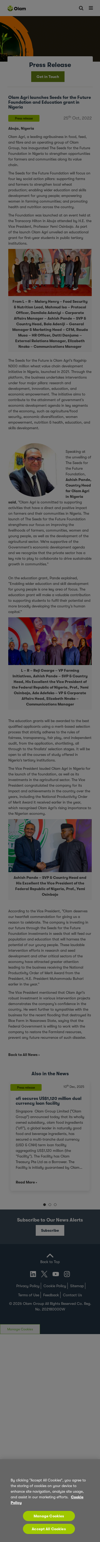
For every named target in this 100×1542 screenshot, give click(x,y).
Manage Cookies (49, 1516)
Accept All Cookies (49, 1529)
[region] (50, 1500)
